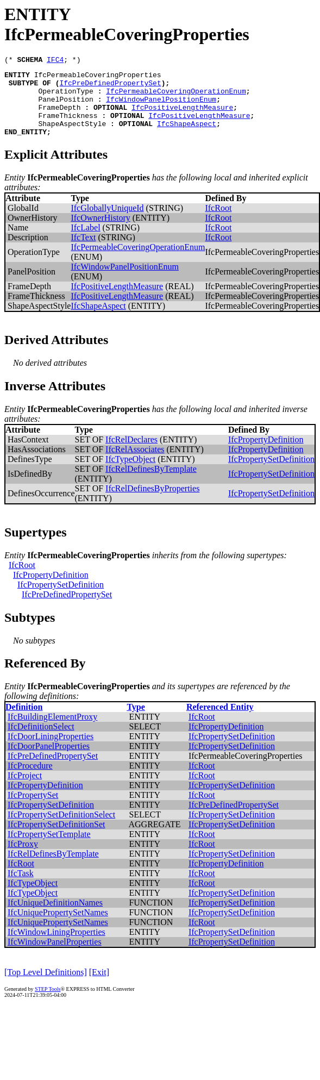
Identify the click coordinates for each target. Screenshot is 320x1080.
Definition (23, 721)
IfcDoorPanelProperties (49, 760)
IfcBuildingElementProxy (52, 731)
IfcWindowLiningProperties (56, 946)
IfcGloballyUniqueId (107, 222)
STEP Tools (47, 1004)
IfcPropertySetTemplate (49, 848)
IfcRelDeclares (131, 454)
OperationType (65, 97)
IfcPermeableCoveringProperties (97, 78)
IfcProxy (23, 858)
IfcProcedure (30, 780)
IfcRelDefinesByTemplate (151, 483)
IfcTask (21, 887)
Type (136, 721)
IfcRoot (218, 222)
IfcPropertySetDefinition (271, 473)
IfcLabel (85, 242)
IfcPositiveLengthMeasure (182, 117)
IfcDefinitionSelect (41, 741)
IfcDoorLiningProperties (50, 751)
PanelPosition (65, 107)
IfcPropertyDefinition (266, 454)
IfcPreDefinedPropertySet (110, 87)
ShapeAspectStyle (72, 136)
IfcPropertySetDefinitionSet (56, 839)
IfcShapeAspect (186, 136)
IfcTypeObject (130, 473)
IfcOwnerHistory (100, 232)
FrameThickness (67, 127)
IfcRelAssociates (134, 464)
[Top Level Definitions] (45, 986)
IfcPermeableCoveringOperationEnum (176, 97)
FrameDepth (59, 117)
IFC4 (55, 61)
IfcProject (25, 790)
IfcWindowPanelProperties (55, 956)
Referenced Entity (220, 721)
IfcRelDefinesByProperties (152, 503)
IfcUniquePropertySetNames (58, 927)
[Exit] (99, 986)
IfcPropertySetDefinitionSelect (61, 829)
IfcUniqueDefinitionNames (55, 917)
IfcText (83, 252)
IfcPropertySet (33, 809)
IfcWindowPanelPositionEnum (161, 107)
